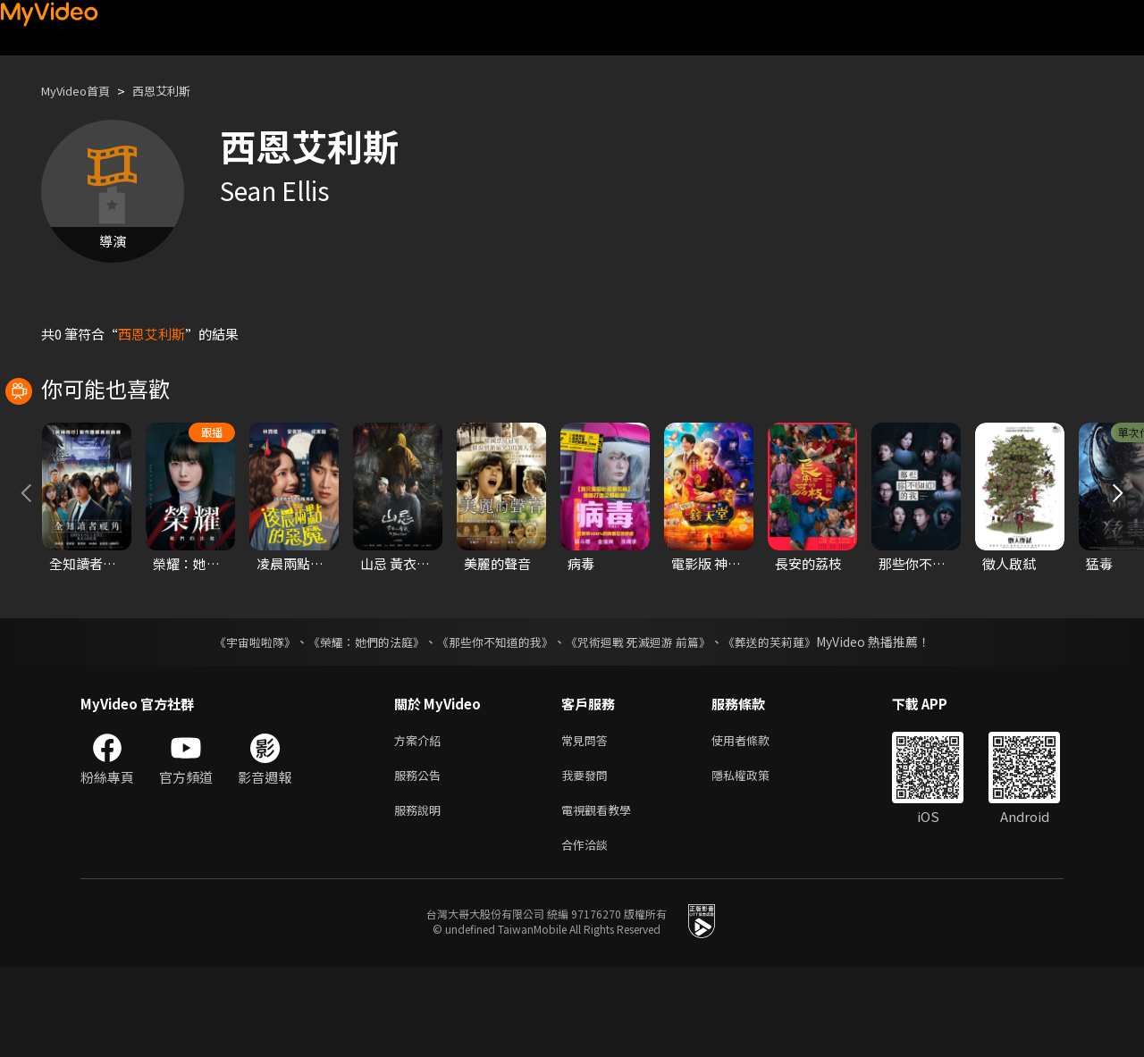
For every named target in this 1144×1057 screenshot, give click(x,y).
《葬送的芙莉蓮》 (786, 721)
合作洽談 (588, 933)
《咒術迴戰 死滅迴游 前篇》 (646, 721)
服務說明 (421, 895)
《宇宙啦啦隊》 (237, 721)
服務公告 (421, 858)
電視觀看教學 (601, 895)
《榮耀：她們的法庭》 (355, 721)
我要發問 (588, 858)
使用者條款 (755, 820)
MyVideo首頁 (81, 90)
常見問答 (588, 820)
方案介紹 (421, 820)
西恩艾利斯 (178, 90)
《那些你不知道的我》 (493, 721)
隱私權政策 (755, 858)
